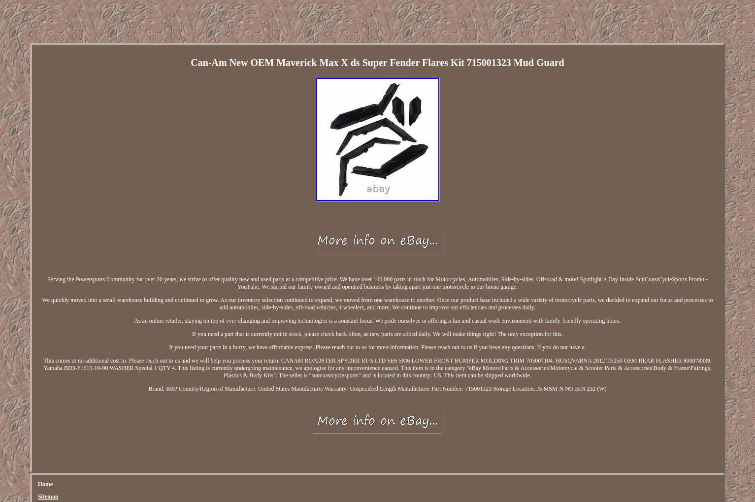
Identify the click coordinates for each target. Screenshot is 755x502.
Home (45, 484)
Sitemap (48, 496)
